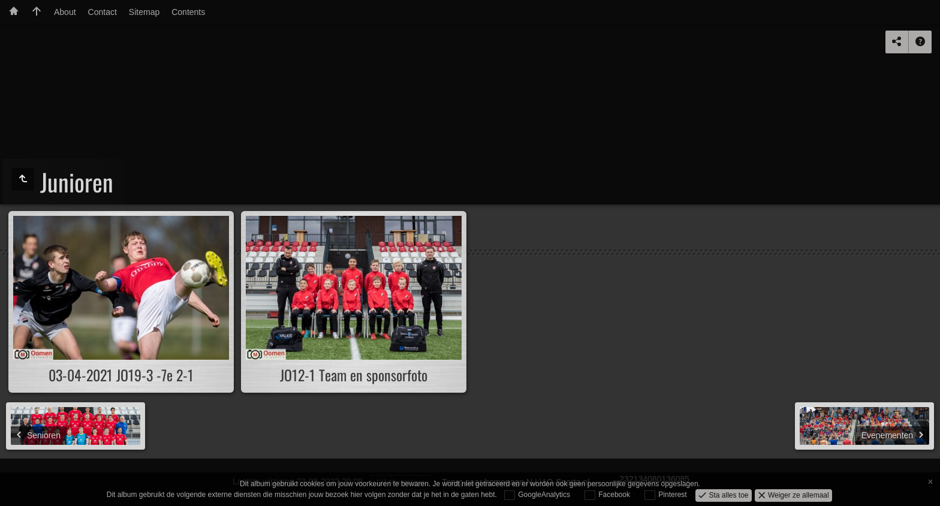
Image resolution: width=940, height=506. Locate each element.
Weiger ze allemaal (797, 494)
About (65, 12)
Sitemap (144, 12)
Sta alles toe (727, 494)
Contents (188, 12)
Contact (102, 12)
